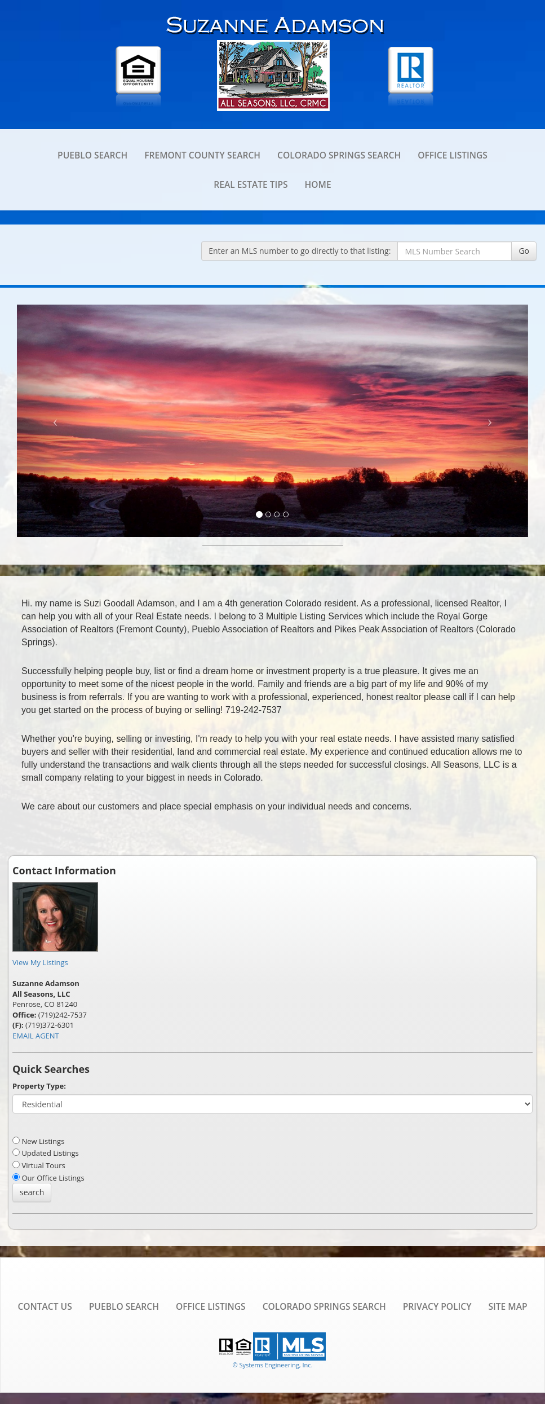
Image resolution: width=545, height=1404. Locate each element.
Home (318, 184)
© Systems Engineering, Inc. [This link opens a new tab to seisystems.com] (272, 1365)
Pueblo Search (92, 155)
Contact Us (44, 1306)
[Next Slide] (489, 421)
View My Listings (40, 962)
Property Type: (39, 1086)
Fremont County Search (202, 155)
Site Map (507, 1306)
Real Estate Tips (250, 184)
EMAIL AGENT (35, 1036)
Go (524, 250)
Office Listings (453, 155)
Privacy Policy (437, 1306)
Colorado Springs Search (339, 155)
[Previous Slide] (55, 421)
